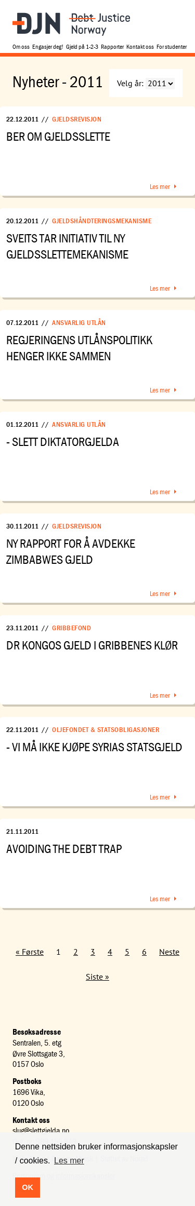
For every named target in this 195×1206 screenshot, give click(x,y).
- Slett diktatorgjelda (62, 441)
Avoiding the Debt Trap (64, 848)
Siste (94, 976)
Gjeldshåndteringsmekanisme (101, 220)
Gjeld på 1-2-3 (82, 46)
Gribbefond (71, 627)
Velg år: (130, 83)
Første (33, 951)
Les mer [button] (69, 1160)
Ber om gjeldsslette (58, 136)
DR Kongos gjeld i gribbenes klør (92, 645)
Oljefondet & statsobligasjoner (105, 729)
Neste (169, 951)
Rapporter (112, 46)
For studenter (172, 46)
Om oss (21, 46)
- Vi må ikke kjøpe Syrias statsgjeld (94, 746)
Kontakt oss (140, 46)
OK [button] (27, 1187)
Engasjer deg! (47, 46)
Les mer (160, 186)
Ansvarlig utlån (79, 322)
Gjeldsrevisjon (76, 119)
